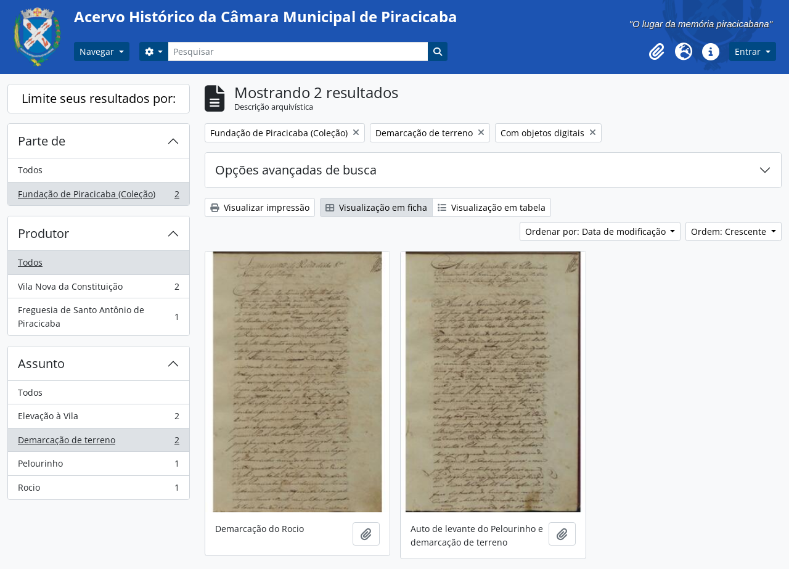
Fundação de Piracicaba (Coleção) (98, 196)
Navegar (98, 51)
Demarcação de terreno (98, 442)
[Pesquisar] (298, 51)
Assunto (41, 363)
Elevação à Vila (98, 418)
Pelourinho (98, 466)
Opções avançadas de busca (296, 170)
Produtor (43, 233)
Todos (30, 170)
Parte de (41, 141)
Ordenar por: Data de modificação (596, 231)
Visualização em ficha (376, 207)
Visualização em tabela (492, 207)
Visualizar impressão (259, 207)
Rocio (98, 490)
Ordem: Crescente (730, 231)
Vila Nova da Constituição (98, 289)
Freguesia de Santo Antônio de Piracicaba (98, 316)
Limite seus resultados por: (99, 98)
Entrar (749, 51)
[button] (656, 51)
